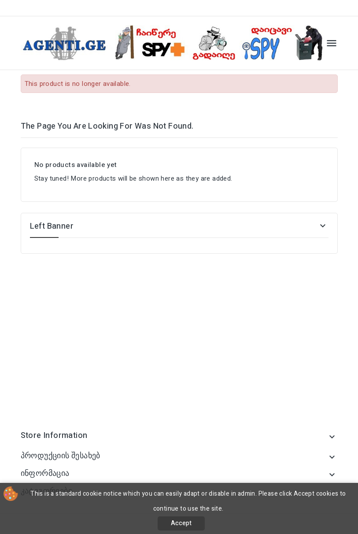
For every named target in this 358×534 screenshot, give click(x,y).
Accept (181, 523)
